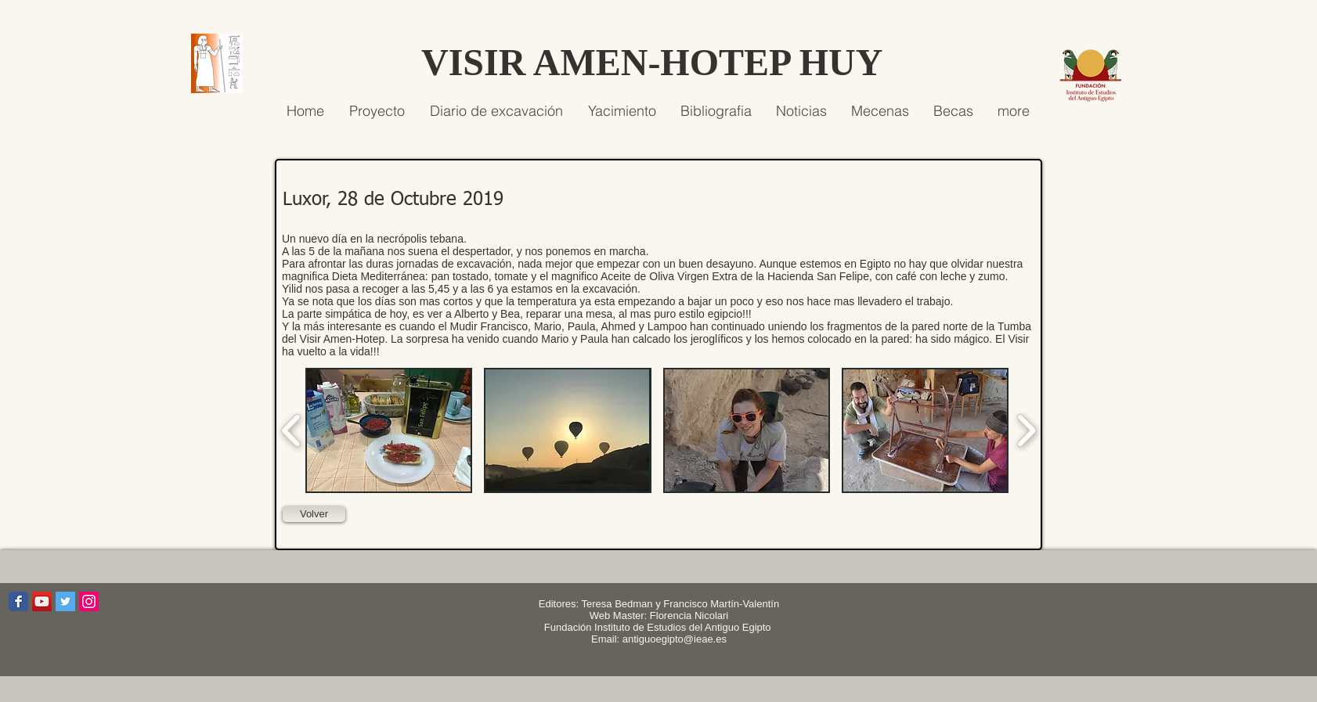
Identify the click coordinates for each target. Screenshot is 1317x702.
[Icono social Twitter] (65, 601)
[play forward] (1026, 430)
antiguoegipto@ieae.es (674, 639)
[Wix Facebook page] (18, 601)
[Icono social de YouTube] (42, 601)
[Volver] (314, 514)
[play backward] (291, 430)
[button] (388, 430)
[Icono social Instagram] (89, 601)
